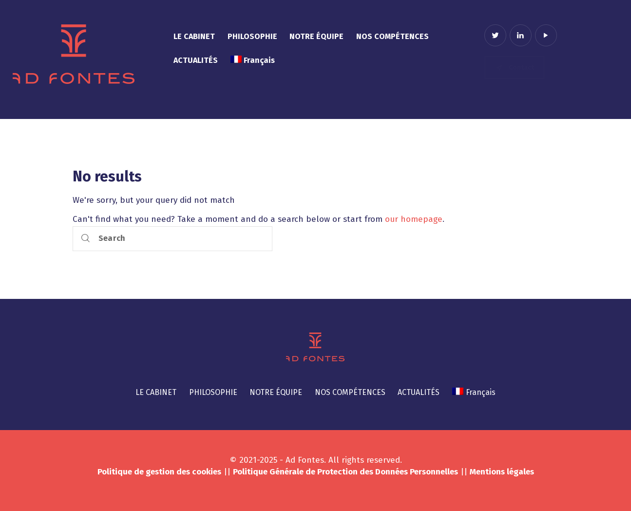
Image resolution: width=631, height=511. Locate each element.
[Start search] (85, 238)
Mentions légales (502, 472)
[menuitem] (252, 61)
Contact (514, 67)
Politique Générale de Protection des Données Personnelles (345, 472)
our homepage (413, 219)
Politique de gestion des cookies (159, 472)
